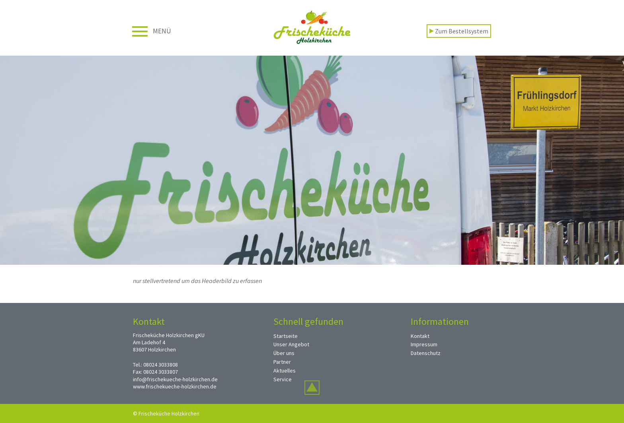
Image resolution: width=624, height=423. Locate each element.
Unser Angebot (291, 344)
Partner (282, 361)
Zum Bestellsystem (458, 31)
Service (282, 379)
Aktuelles (284, 370)
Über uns (283, 353)
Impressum (424, 344)
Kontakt (420, 336)
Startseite (285, 336)
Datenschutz (426, 353)
